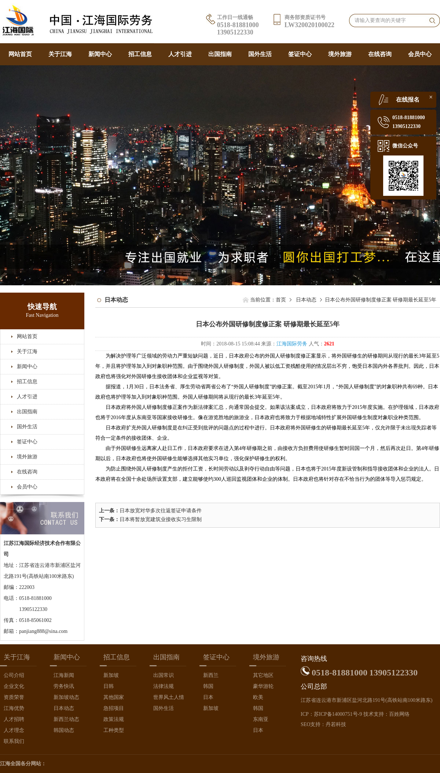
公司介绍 (14, 675)
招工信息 (140, 54)
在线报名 (407, 99)
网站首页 (20, 54)
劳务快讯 (64, 686)
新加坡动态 (66, 697)
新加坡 (111, 675)
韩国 (208, 686)
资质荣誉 (14, 697)
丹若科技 (336, 724)
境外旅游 (340, 54)
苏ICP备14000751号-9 (338, 714)
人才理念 (14, 730)
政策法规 (113, 719)
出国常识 (163, 675)
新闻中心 (100, 54)
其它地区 (263, 675)
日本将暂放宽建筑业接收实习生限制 (161, 519)
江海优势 (14, 708)
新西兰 (211, 675)
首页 (281, 300)
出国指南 (220, 54)
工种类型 (113, 730)
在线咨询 (380, 54)
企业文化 (14, 686)
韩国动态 (64, 730)
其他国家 (113, 697)
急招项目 (113, 708)
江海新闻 (64, 675)
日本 (208, 697)
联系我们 (14, 741)
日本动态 (306, 300)
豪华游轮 (263, 686)
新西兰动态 (66, 719)
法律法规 (163, 686)
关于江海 (60, 54)
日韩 (108, 686)
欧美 (258, 697)
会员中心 (420, 54)
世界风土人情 (168, 697)
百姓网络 (399, 714)
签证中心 (300, 54)
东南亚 (260, 719)
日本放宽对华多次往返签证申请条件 (161, 510)
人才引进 (180, 54)
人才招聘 (14, 719)
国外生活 (260, 54)
